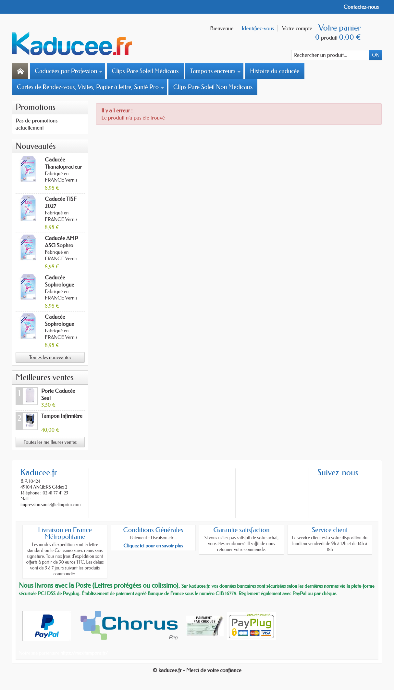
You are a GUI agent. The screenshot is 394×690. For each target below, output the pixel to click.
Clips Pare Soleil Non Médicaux (212, 87)
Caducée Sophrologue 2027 (59, 323)
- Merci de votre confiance (212, 670)
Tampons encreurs (215, 71)
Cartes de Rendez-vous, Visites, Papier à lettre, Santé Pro (90, 87)
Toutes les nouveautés (50, 357)
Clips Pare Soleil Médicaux (145, 71)
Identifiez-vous (257, 28)
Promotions (35, 107)
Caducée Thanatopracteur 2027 (63, 166)
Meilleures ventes (45, 377)
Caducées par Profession (69, 71)
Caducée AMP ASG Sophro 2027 (61, 245)
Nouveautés (36, 146)
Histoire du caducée (274, 71)
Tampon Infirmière (61, 416)
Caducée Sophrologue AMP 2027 (59, 284)
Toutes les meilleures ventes (50, 442)
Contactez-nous (361, 7)
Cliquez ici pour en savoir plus (153, 546)
